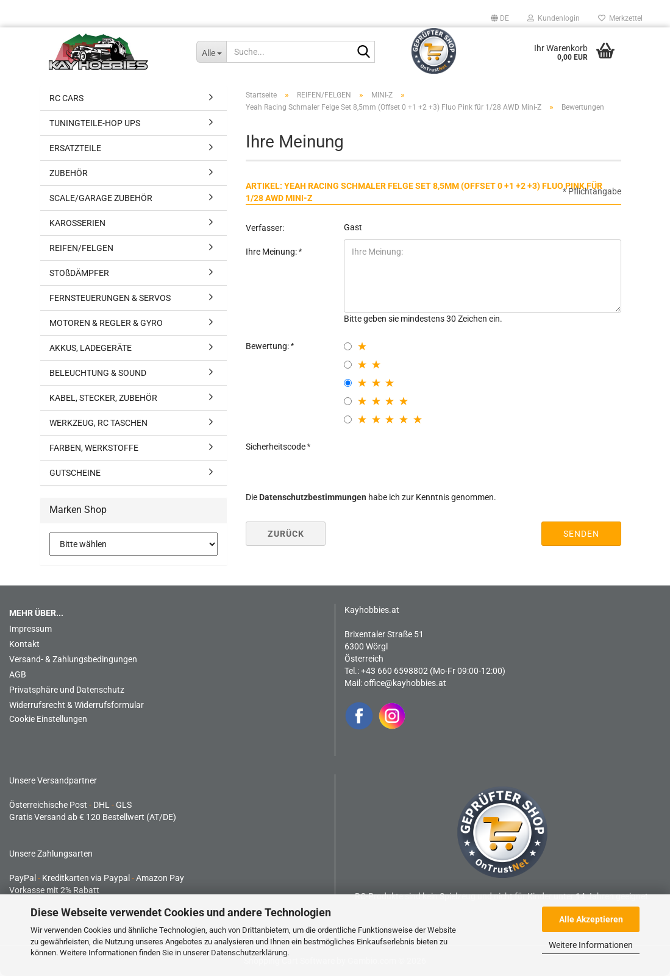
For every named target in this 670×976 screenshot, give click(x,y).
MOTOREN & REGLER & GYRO (106, 323)
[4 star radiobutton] (348, 401)
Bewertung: (268, 346)
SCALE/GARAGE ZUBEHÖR (100, 198)
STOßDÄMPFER (79, 273)
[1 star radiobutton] (348, 346)
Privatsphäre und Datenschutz (66, 690)
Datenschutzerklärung (249, 952)
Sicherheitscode (276, 446)
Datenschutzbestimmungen (312, 497)
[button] (500, 18)
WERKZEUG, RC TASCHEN (98, 423)
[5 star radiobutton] (348, 419)
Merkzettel (620, 18)
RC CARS (66, 98)
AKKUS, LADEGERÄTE (90, 348)
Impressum (30, 629)
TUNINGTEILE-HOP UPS (94, 123)
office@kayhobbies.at (405, 683)
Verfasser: (265, 228)
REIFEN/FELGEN (81, 248)
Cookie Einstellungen (48, 719)
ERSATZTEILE (75, 148)
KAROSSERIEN (77, 223)
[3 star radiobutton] (348, 383)
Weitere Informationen (591, 945)
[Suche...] (211, 52)
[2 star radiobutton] (348, 365)
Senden (581, 534)
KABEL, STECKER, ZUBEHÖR (103, 398)
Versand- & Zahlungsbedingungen (73, 659)
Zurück (286, 534)
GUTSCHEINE (75, 473)
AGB (17, 674)
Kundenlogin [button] (553, 18)
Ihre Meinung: (272, 251)
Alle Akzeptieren (591, 919)
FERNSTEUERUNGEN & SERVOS (110, 298)
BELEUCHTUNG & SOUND (97, 373)
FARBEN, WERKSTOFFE (93, 448)
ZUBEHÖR (68, 173)
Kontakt (24, 644)
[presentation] (436, 458)
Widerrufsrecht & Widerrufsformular (76, 705)
